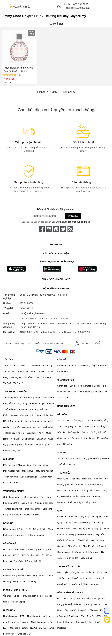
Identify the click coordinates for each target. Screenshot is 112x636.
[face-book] (42, 229)
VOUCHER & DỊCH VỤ (14, 491)
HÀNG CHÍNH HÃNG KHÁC (70, 592)
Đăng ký (73, 216)
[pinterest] (56, 229)
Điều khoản (35, 344)
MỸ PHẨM (62, 414)
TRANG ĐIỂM (64, 473)
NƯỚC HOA (9, 610)
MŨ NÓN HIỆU (10, 543)
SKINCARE (8, 459)
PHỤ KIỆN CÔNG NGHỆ (15, 590)
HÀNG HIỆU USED (66, 406)
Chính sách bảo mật (54, 344)
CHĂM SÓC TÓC (65, 380)
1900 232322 (82, 7)
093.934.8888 (80, 4)
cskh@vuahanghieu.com (32, 313)
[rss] (70, 229)
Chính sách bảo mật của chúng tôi (72, 222)
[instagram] (49, 229)
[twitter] (63, 229)
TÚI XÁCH (8, 359)
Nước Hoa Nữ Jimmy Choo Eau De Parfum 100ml (18, 69)
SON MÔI (62, 452)
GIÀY (60, 511)
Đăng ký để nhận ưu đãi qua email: (56, 209)
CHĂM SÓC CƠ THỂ (13, 569)
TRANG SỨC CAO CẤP (68, 566)
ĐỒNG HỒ (8, 523)
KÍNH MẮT (62, 359)
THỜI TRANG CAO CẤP (15, 391)
